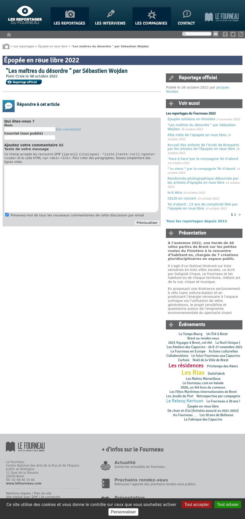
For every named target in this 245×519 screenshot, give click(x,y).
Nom (8, 125)
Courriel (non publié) (23, 133)
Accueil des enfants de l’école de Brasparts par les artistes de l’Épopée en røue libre (203, 147)
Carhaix (183, 360)
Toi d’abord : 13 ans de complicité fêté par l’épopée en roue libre (203, 206)
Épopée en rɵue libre (52, 46)
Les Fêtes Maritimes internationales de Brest (203, 392)
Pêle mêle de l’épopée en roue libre (197, 135)
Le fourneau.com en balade (203, 383)
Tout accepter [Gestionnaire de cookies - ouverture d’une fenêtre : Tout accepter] (196, 504)
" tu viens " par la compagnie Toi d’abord (201, 169)
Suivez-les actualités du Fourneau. (139, 467)
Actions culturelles (223, 351)
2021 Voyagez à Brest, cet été (190, 342)
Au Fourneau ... (185, 415)
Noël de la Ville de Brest (210, 360)
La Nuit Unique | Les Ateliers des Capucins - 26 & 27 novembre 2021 (204, 344)
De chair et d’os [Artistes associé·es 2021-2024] (203, 410)
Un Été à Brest (217, 334)
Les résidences (186, 365)
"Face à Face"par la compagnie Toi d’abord (203, 159)
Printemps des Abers (222, 366)
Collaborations (177, 356)
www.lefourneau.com (23, 483)
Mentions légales (18, 493)
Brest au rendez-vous (203, 338)
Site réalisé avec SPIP (22, 497)
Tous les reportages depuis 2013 (196, 221)
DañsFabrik (216, 373)
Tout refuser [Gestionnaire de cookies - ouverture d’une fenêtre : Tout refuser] (227, 504)
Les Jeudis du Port (179, 396)
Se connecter (68, 129)
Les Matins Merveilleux (203, 379)
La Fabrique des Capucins (203, 419)
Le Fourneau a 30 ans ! (223, 401)
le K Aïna (175, 192)
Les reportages (24, 46)
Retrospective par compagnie (218, 396)
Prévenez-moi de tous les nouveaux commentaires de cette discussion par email (77, 217)
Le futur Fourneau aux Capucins (215, 356)
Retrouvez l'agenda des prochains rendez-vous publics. (155, 484)
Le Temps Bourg (191, 334)
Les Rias (192, 373)
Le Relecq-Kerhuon (184, 401)
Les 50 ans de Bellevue (216, 415)
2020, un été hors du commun (203, 387)
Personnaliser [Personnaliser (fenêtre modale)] (123, 512)
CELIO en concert (182, 198)
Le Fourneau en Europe (187, 351)
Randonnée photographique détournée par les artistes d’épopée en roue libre (203, 180)
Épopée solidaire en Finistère (191, 119)
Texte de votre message (26, 149)
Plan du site (42, 493)
